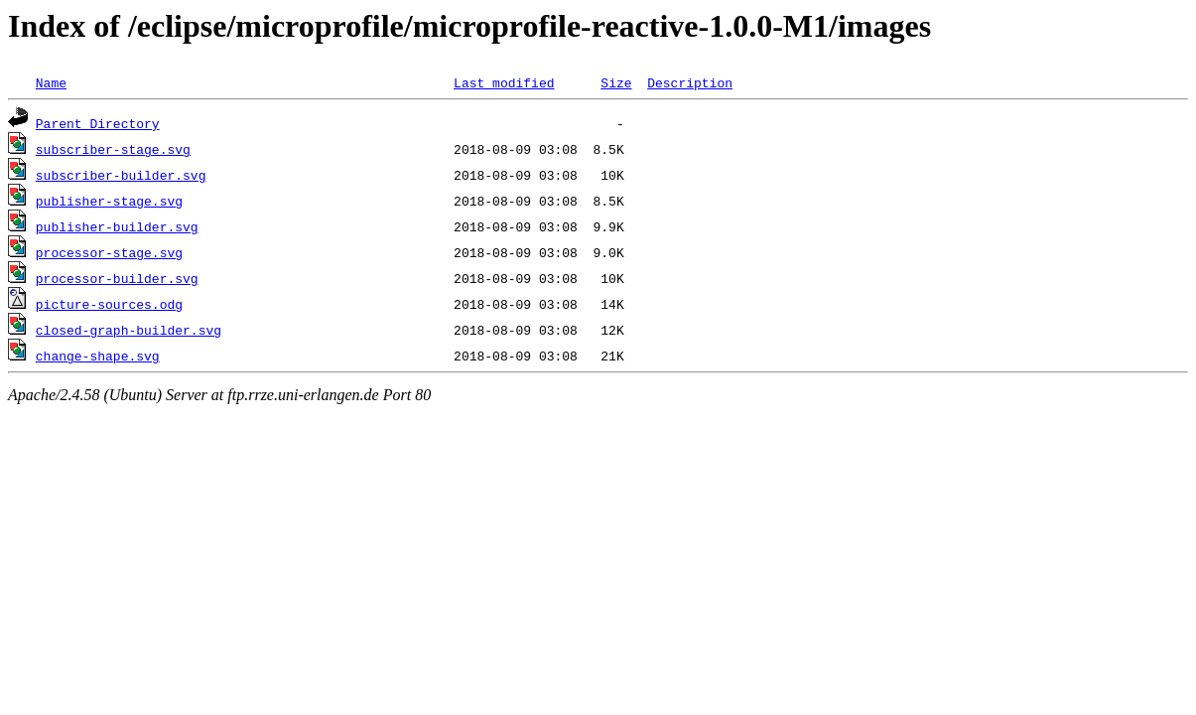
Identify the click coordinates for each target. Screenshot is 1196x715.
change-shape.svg (98, 355)
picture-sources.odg (109, 304)
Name (51, 82)
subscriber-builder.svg (121, 175)
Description (689, 82)
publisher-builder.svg (117, 226)
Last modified (504, 82)
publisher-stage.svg (109, 201)
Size (615, 82)
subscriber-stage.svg (113, 149)
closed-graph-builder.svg (128, 330)
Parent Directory (98, 123)
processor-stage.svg (109, 252)
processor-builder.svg (117, 278)
